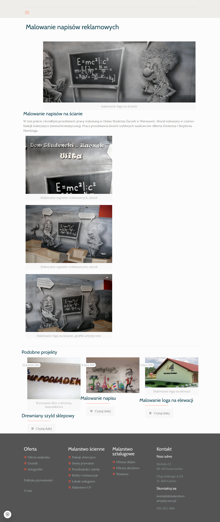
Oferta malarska (39, 457)
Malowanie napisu (98, 398)
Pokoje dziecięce (84, 457)
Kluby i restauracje (85, 475)
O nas (28, 490)
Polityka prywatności (38, 480)
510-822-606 (166, 508)
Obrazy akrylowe (127, 468)
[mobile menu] (27, 12)
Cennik (33, 463)
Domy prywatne (83, 463)
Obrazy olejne (125, 462)
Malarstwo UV (81, 487)
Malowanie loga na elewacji (166, 400)
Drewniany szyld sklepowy (48, 415)
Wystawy (122, 474)
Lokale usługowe (83, 481)
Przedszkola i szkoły (86, 469)
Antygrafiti (35, 469)
